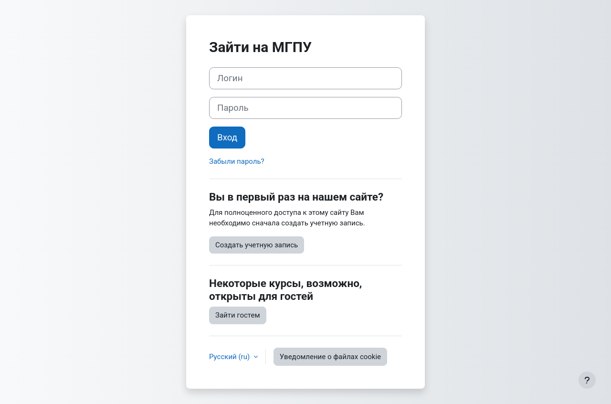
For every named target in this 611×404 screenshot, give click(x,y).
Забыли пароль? (236, 161)
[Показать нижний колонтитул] (587, 380)
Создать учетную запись (256, 245)
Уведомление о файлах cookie (330, 356)
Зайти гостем (237, 315)
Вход (227, 137)
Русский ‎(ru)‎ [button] (230, 356)
